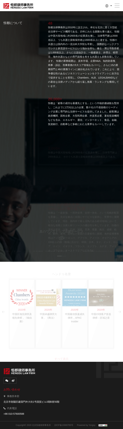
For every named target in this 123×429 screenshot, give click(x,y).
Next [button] (118, 238)
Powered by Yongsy (86, 425)
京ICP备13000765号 (63, 425)
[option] (61, 238)
